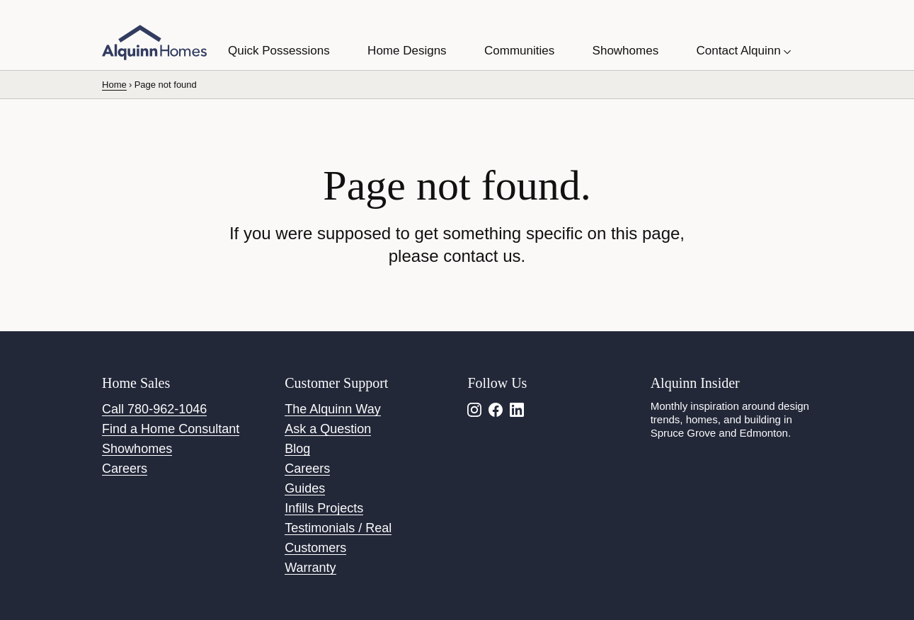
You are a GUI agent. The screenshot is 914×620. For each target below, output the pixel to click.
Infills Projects (324, 508)
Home (114, 84)
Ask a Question (328, 429)
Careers (124, 468)
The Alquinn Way (332, 409)
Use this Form (366, 15)
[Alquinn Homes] (154, 42)
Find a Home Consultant (170, 429)
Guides (305, 488)
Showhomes (137, 449)
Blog (297, 449)
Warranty (310, 568)
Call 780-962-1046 (154, 409)
